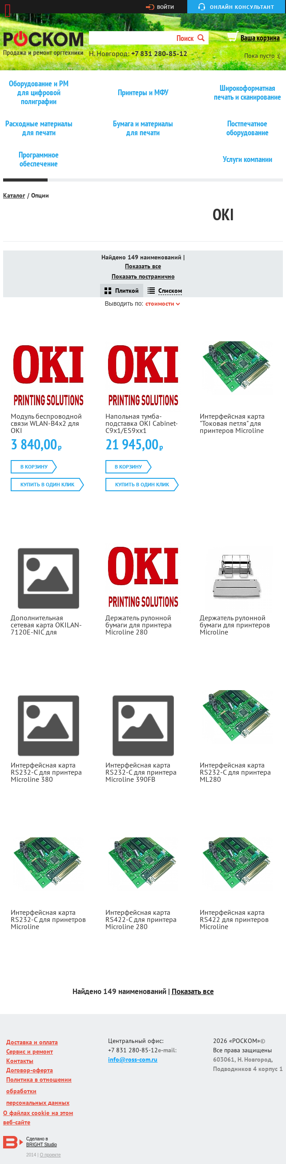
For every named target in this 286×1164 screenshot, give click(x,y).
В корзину (34, 466)
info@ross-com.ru (132, 1059)
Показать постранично (143, 276)
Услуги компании (247, 159)
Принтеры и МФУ (143, 92)
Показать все (143, 266)
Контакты (19, 1061)
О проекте (50, 1154)
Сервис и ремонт (29, 1051)
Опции (40, 195)
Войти (165, 7)
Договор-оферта (29, 1070)
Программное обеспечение (39, 159)
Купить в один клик (47, 484)
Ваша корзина (260, 38)
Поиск (191, 38)
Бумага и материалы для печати (143, 128)
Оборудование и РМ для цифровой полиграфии (38, 92)
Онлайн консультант (242, 7)
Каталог (14, 195)
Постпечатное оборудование (247, 128)
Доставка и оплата (32, 1042)
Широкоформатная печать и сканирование (247, 92)
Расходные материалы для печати (39, 128)
